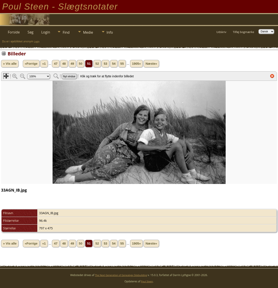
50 (80, 63)
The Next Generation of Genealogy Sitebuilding (121, 275)
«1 (44, 63)
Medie (88, 32)
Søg (30, 32)
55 (122, 63)
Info (110, 32)
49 (72, 63)
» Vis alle (10, 63)
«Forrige (31, 63)
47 (55, 63)
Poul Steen (147, 281)
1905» (136, 63)
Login (45, 32)
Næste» (151, 63)
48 (64, 63)
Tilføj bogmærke (243, 32)
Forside (14, 32)
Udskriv (221, 32)
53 (105, 63)
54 (114, 63)
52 (97, 63)
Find (66, 32)
